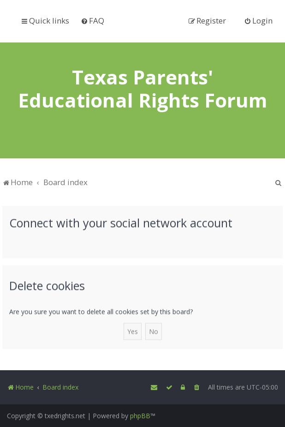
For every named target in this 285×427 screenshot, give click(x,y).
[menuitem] (92, 20)
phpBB (140, 415)
